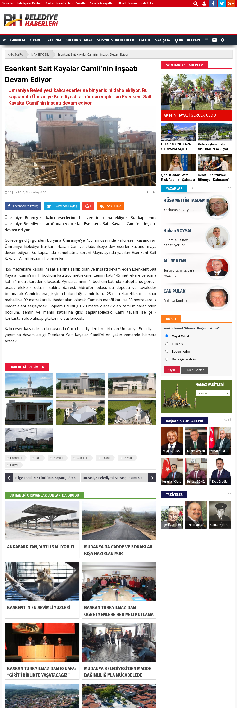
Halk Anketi (148, 3)
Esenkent (16, 457)
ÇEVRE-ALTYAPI (187, 40)
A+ (148, 192)
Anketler (81, 3)
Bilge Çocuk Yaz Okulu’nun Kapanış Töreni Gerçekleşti (43, 477)
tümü (227, 187)
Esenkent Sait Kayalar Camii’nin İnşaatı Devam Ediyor (93, 54)
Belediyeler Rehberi (29, 3)
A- (153, 192)
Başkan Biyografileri (59, 3)
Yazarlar (8, 3)
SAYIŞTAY (163, 40)
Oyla (171, 370)
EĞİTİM (145, 40)
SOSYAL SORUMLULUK (116, 40)
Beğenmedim (181, 351)
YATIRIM (54, 40)
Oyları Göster (194, 370)
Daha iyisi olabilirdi (184, 359)
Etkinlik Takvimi (127, 3)
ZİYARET (36, 40)
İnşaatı (106, 457)
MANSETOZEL (40, 54)
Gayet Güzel (180, 336)
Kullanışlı (178, 344)
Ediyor (14, 465)
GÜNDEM (17, 40)
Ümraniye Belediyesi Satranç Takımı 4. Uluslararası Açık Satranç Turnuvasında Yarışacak (119, 477)
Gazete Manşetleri (102, 3)
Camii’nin (82, 457)
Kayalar (58, 457)
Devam (128, 457)
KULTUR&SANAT (78, 40)
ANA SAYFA (15, 54)
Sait (37, 457)
